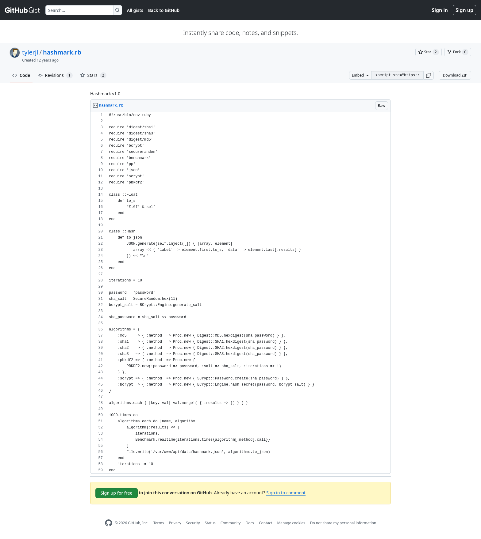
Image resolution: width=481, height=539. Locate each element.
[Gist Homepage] (22, 10)
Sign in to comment (286, 493)
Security (193, 523)
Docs (249, 523)
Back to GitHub (163, 10)
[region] (240, 293)
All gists (135, 10)
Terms (158, 523)
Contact (265, 523)
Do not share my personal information (343, 523)
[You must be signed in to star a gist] (428, 52)
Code (21, 75)
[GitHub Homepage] (108, 523)
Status (210, 523)
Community (231, 523)
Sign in (440, 10)
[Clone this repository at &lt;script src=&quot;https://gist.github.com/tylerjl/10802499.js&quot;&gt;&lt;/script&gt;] (397, 75)
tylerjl (30, 52)
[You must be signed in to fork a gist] (457, 52)
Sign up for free (117, 493)
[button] (428, 75)
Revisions (55, 75)
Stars (93, 75)
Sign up (464, 10)
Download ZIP (455, 75)
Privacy (175, 523)
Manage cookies (291, 523)
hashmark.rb (62, 52)
